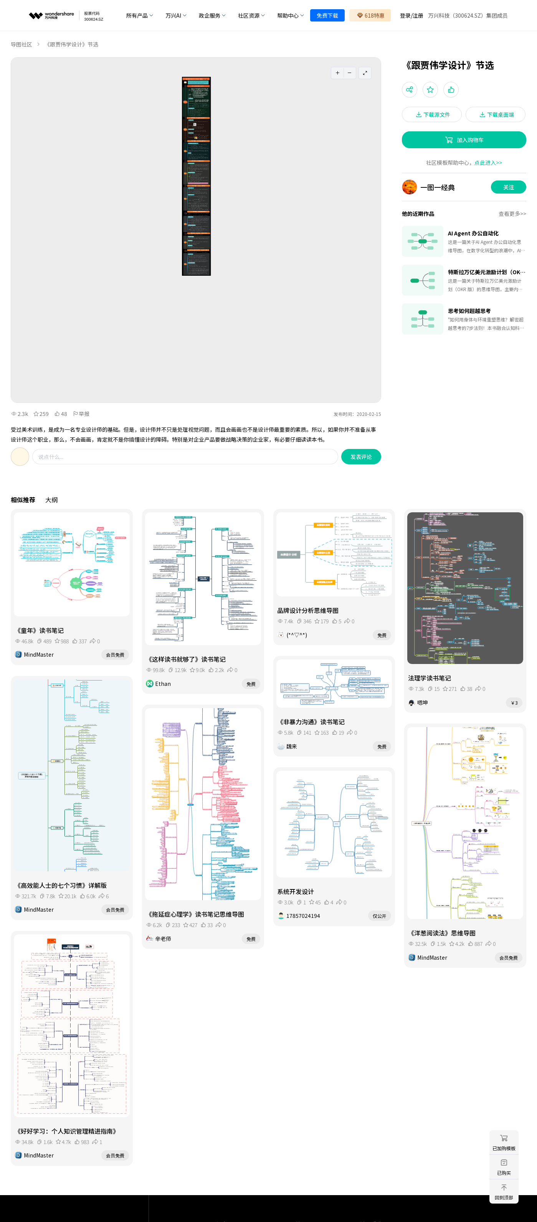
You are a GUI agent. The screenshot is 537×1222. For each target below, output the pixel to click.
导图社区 (21, 44)
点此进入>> (488, 162)
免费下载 (327, 15)
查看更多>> (512, 213)
